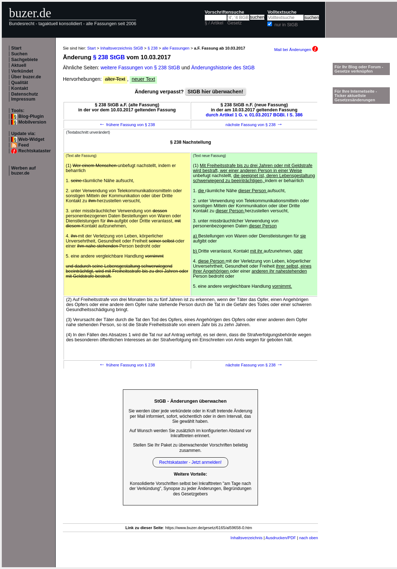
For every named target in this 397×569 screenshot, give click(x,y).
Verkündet (22, 71)
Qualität (19, 82)
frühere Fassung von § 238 (127, 124)
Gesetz (234, 23)
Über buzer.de (26, 76)
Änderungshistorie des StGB (223, 67)
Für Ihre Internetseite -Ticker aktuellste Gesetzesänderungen (355, 95)
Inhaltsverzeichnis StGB (121, 48)
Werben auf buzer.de (23, 171)
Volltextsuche (281, 12)
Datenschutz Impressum (24, 97)
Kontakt (19, 88)
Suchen (19, 53)
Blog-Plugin (31, 116)
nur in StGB (286, 24)
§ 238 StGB (109, 57)
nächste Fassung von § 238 (254, 124)
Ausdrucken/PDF (281, 538)
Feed (23, 145)
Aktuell (18, 65)
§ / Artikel (214, 23)
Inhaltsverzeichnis (247, 538)
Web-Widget (31, 139)
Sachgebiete (24, 59)
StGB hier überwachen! (215, 91)
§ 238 (153, 48)
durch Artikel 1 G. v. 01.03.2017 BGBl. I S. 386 (254, 114)
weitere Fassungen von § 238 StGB (140, 67)
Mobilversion (32, 122)
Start (16, 48)
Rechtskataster (34, 150)
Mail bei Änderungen (296, 49)
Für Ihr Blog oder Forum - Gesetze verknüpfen (358, 69)
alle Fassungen (175, 48)
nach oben (308, 538)
